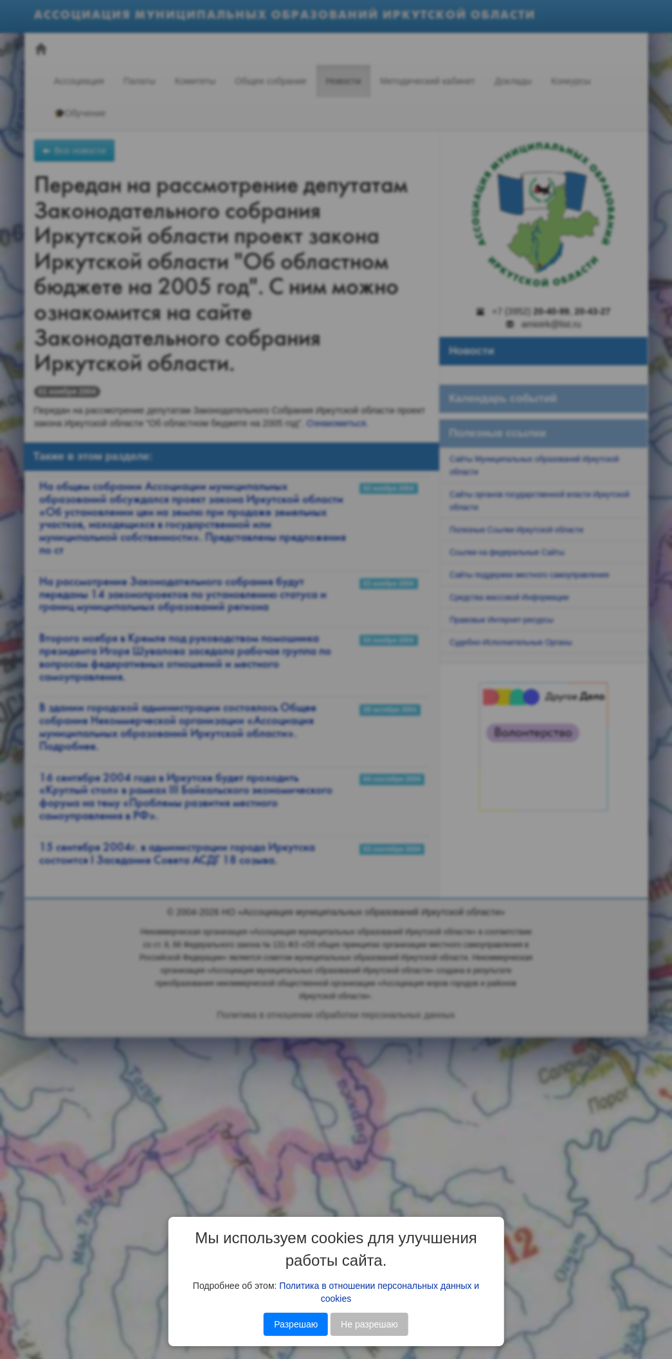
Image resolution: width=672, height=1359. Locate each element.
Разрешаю (296, 1324)
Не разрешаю (369, 1324)
